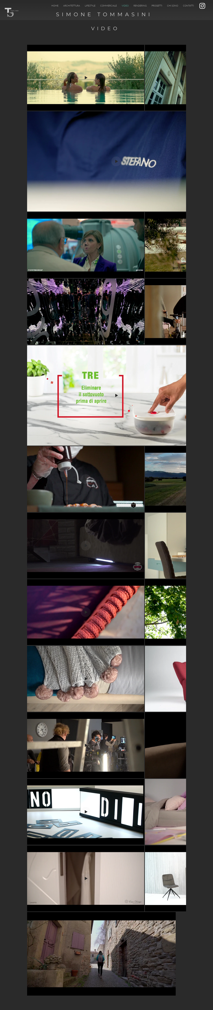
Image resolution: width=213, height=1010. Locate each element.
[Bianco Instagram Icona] (202, 6)
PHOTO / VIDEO (14, 11)
